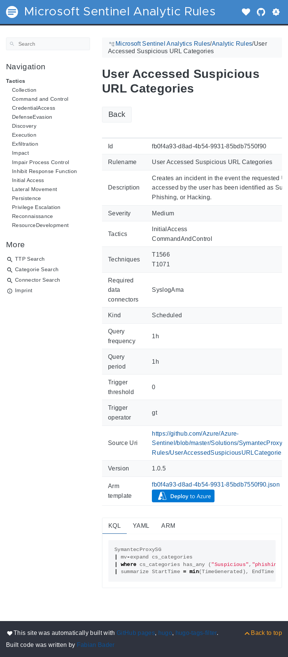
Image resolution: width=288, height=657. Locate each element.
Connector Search (37, 280)
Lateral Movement (34, 189)
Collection (24, 90)
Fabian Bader (96, 645)
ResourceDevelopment (40, 225)
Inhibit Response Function (44, 171)
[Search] (48, 43)
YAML (141, 526)
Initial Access (28, 180)
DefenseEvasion (32, 117)
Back (116, 114)
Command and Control (40, 99)
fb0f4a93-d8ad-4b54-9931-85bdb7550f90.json (216, 484)
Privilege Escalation (36, 207)
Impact (20, 153)
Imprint (23, 290)
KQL (114, 526)
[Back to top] (262, 633)
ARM (168, 526)
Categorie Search (36, 269)
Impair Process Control (40, 162)
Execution (24, 135)
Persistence (26, 198)
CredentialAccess (33, 108)
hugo (165, 633)
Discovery (24, 126)
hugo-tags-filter (196, 633)
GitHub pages (136, 633)
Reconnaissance (32, 216)
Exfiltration (25, 144)
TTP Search (30, 259)
